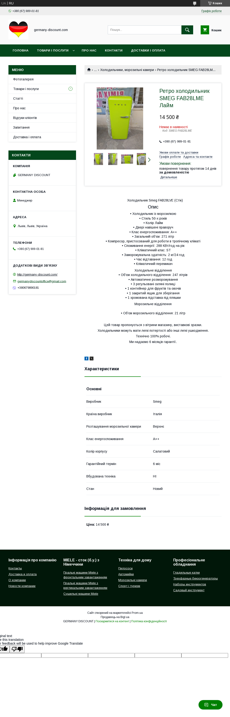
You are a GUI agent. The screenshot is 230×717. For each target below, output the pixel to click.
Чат (210, 705)
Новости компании (21, 586)
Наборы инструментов (189, 584)
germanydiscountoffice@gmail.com (41, 281)
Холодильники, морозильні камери (127, 70)
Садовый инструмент (188, 590)
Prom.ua (137, 613)
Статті (18, 98)
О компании (17, 580)
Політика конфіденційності (149, 621)
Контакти (114, 50)
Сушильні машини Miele (80, 593)
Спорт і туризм (129, 586)
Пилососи (125, 568)
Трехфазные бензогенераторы (195, 578)
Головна (20, 50)
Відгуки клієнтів (25, 118)
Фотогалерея (23, 79)
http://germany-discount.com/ (37, 274)
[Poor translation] (17, 649)
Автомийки (126, 574)
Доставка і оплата (27, 137)
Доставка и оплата (22, 574)
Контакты (15, 568)
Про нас (89, 50)
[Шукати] (187, 29)
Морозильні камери (132, 580)
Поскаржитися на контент (112, 621)
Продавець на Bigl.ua (115, 617)
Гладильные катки (186, 572)
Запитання (21, 127)
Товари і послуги (53, 50)
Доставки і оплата (148, 50)
